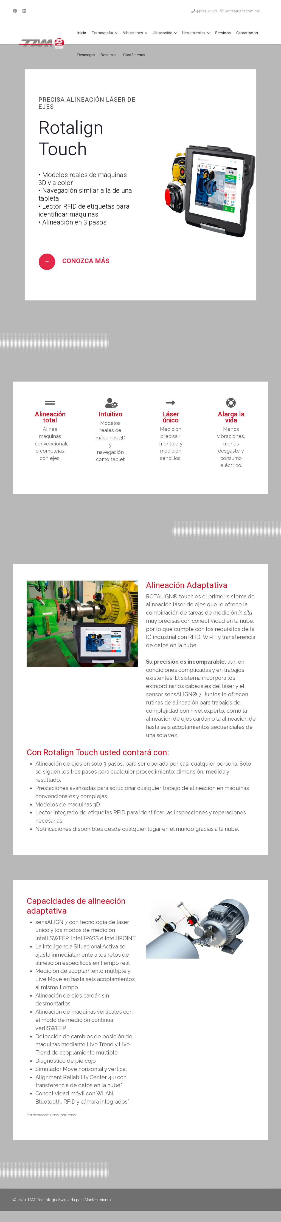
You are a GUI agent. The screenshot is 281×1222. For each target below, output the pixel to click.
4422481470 (206, 11)
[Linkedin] (24, 10)
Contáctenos (134, 55)
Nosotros (108, 55)
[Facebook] (15, 10)
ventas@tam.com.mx (242, 11)
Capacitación (247, 33)
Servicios (223, 33)
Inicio (81, 33)
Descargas (86, 55)
